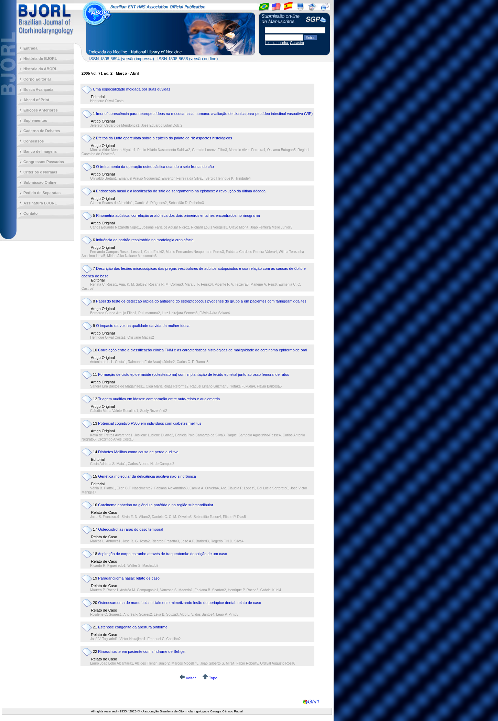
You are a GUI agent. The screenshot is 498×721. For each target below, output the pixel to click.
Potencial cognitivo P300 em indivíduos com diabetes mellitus (149, 423)
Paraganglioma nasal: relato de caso (129, 578)
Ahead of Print (36, 100)
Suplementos (35, 120)
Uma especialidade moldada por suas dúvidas (131, 89)
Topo (213, 678)
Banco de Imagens (40, 151)
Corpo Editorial (37, 79)
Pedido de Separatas (42, 193)
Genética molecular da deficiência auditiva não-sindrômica (147, 476)
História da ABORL (40, 69)
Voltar (191, 678)
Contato (30, 213)
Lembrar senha (277, 43)
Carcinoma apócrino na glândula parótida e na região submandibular (155, 505)
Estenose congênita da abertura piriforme (132, 627)
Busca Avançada (38, 89)
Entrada (30, 48)
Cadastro (297, 43)
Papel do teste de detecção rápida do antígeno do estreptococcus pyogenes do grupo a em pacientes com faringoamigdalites (201, 301)
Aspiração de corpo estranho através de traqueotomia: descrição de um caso (162, 554)
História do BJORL (40, 58)
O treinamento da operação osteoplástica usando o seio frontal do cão (155, 167)
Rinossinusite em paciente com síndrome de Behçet (141, 651)
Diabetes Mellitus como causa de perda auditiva (138, 452)
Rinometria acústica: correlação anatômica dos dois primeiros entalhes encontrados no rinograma (178, 215)
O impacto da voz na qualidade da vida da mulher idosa (143, 326)
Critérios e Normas (40, 172)
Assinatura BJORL (40, 203)
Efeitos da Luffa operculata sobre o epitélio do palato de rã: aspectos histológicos (164, 138)
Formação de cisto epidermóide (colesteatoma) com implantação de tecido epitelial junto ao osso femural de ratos (193, 374)
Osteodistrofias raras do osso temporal (130, 529)
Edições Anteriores (40, 110)
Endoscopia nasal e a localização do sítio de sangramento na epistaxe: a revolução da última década (181, 191)
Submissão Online (39, 182)
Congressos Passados (43, 162)
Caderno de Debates (41, 131)
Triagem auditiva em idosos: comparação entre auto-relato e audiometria (159, 399)
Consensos (33, 141)
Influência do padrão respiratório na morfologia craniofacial (145, 240)
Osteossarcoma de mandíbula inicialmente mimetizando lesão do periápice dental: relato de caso (179, 603)
